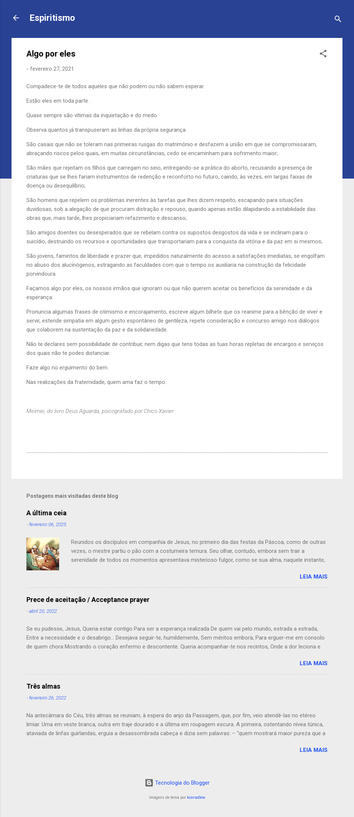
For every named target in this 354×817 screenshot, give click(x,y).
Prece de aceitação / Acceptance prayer (87, 599)
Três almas (43, 686)
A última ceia (46, 513)
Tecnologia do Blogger (177, 782)
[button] (323, 55)
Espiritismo (52, 18)
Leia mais (314, 576)
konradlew (196, 797)
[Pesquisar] (338, 20)
